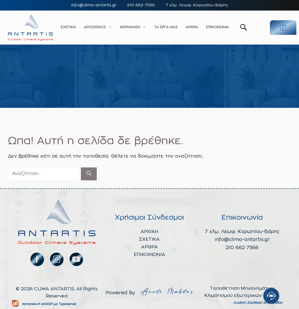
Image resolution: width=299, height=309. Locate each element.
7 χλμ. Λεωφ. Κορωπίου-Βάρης (196, 5)
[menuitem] (283, 27)
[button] (243, 29)
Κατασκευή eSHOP (37, 304)
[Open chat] (271, 296)
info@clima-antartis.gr (93, 5)
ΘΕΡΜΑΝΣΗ (133, 27)
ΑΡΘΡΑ (192, 27)
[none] (276, 27)
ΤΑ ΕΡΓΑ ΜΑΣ (166, 27)
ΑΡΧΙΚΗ (149, 231)
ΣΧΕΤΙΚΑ (68, 27)
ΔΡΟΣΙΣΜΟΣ (98, 27)
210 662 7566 (141, 5)
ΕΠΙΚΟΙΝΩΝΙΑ (217, 27)
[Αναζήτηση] (89, 173)
